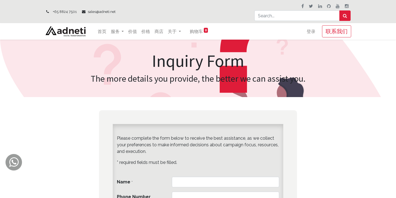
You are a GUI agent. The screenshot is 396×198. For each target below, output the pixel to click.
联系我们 (336, 31)
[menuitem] (102, 31)
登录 (310, 31)
